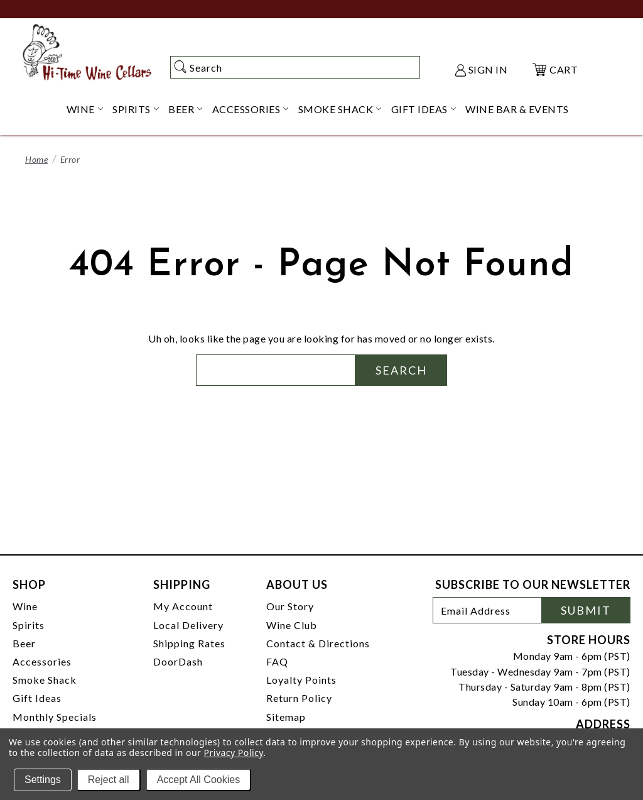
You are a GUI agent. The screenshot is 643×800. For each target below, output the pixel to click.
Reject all (108, 779)
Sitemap (286, 717)
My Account (183, 606)
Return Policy (299, 698)
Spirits (29, 625)
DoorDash (178, 661)
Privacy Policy (234, 753)
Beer (24, 643)
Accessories (42, 661)
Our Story (290, 606)
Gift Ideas (37, 698)
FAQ (277, 661)
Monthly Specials (55, 717)
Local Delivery (188, 625)
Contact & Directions (318, 643)
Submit (586, 610)
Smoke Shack (45, 680)
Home (36, 159)
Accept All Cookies (198, 779)
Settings (42, 779)
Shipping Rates (189, 643)
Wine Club (291, 625)
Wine (25, 606)
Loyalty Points (301, 680)
